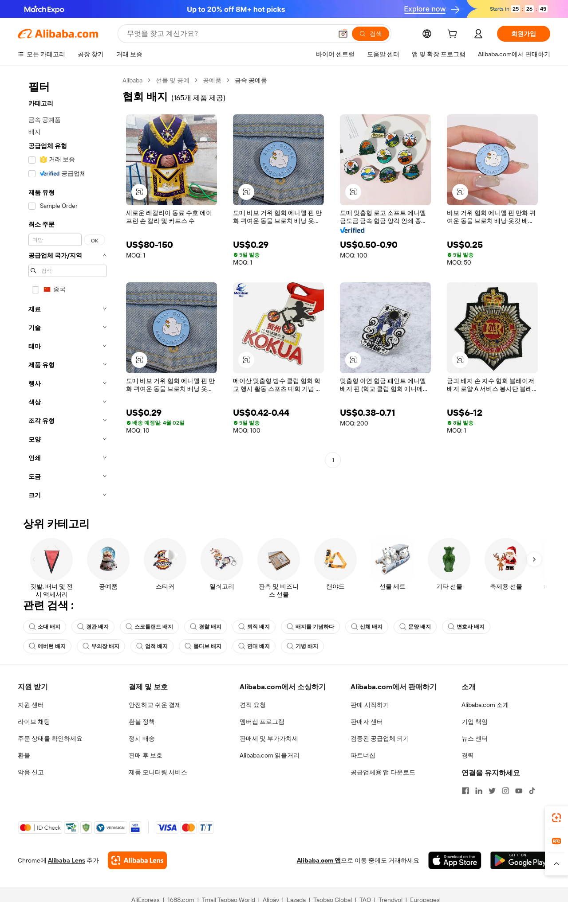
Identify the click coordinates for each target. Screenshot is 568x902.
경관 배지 (93, 626)
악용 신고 (31, 772)
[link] (556, 817)
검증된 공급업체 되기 (380, 738)
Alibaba (132, 80)
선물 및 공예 (172, 80)
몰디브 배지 (203, 646)
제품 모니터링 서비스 (158, 772)
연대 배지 (254, 646)
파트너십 (363, 755)
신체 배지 (367, 626)
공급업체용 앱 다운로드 (383, 772)
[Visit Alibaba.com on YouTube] (519, 791)
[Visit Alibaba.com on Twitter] (492, 791)
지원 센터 (31, 704)
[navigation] (67, 290)
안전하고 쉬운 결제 (155, 704)
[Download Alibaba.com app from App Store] (454, 860)
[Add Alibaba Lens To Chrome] (137, 860)
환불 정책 (142, 721)
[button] (343, 33)
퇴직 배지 (254, 626)
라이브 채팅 (34, 721)
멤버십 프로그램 (262, 721)
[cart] (454, 35)
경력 (468, 755)
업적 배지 (152, 646)
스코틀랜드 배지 (149, 626)
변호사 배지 (466, 626)
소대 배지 (44, 626)
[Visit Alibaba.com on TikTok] (532, 791)
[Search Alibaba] (229, 34)
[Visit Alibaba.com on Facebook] (465, 791)
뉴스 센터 (475, 738)
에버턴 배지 (47, 646)
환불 (24, 755)
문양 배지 (415, 626)
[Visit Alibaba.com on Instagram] (505, 791)
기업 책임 (475, 721)
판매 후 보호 (145, 755)
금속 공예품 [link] (251, 80)
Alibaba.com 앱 (319, 860)
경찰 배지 (205, 626)
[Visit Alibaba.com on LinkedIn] (479, 791)
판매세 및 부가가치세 (269, 738)
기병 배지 (302, 646)
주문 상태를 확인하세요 (50, 738)
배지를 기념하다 (310, 626)
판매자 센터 (367, 721)
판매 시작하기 (370, 704)
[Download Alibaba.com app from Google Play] (520, 860)
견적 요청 (253, 704)
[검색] (370, 34)
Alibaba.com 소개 (485, 704)
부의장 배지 (101, 646)
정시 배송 (142, 738)
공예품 (212, 80)
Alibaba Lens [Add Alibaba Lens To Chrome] (66, 860)
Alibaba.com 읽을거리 (270, 755)
